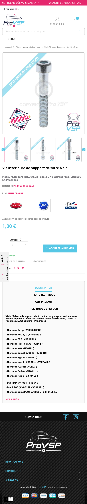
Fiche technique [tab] (43, 294)
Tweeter (18, 268)
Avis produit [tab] (44, 301)
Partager (14, 268)
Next (83, 149)
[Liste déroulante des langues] (11, 9)
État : (5, 193)
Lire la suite (12, 399)
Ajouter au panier (60, 248)
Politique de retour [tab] (44, 308)
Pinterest (23, 268)
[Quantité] (19, 245)
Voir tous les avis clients (7, 268)
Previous (3, 149)
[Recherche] (43, 31)
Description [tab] (43, 287)
